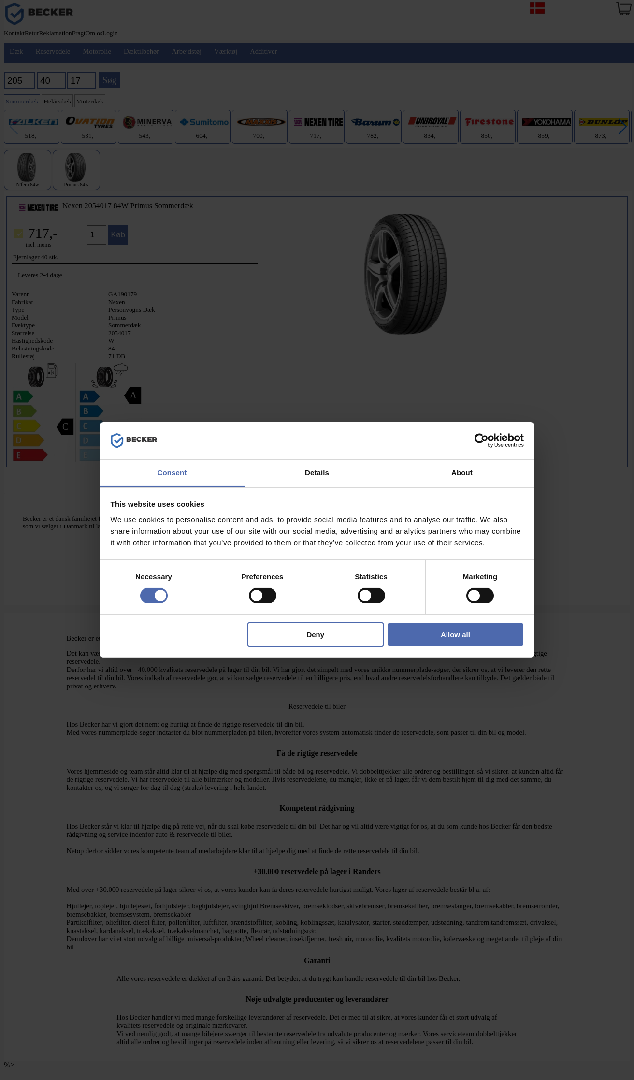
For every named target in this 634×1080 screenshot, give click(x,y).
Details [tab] (317, 472)
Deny (315, 634)
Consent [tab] (172, 472)
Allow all (455, 634)
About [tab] (462, 472)
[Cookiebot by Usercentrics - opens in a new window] (481, 440)
